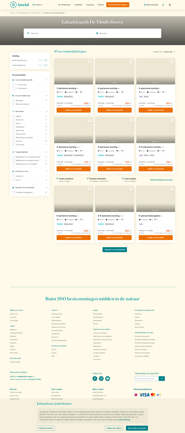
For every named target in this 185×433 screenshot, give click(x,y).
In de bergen (14, 320)
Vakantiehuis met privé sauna (102, 339)
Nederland (13, 329)
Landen (12, 326)
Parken (12, 13)
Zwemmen (138, 314)
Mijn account (14, 395)
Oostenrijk (13, 343)
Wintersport (139, 320)
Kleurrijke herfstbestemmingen (145, 343)
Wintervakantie (56, 320)
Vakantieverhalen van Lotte (144, 332)
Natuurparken (97, 314)
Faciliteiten (78, 5)
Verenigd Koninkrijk (16, 333)
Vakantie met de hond (58, 327)
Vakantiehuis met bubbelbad (102, 336)
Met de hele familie (141, 349)
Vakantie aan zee (57, 314)
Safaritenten (97, 346)
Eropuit (95, 310)
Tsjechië (12, 349)
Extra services (139, 327)
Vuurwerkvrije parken (100, 349)
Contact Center (35, 379)
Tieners (54, 353)
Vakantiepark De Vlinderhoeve (29, 13)
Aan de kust (13, 314)
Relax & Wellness (57, 330)
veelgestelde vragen (24, 376)
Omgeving (90, 5)
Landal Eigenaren (98, 399)
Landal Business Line (99, 395)
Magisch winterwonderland (143, 346)
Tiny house (96, 359)
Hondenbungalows (99, 353)
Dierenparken (97, 320)
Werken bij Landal (57, 399)
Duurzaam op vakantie (142, 356)
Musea (95, 324)
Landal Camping (97, 392)
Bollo (53, 356)
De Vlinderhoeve (64, 5)
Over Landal (55, 392)
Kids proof (55, 337)
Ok (162, 378)
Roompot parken (15, 362)
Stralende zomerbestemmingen (145, 339)
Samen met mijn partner (142, 353)
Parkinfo (101, 5)
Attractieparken (98, 317)
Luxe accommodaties (100, 333)
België (12, 346)
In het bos (13, 317)
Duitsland (13, 336)
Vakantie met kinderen (59, 346)
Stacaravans (97, 343)
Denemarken (14, 353)
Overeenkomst (14, 399)
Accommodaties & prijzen (117, 5)
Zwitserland (13, 339)
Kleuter (54, 349)
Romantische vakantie (59, 324)
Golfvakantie (56, 334)
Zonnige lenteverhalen (142, 336)
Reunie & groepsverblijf (59, 340)
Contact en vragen (16, 392)
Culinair (137, 324)
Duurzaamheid (55, 395)
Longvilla (96, 356)
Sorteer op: (157, 52)
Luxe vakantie (56, 317)
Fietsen (137, 317)
